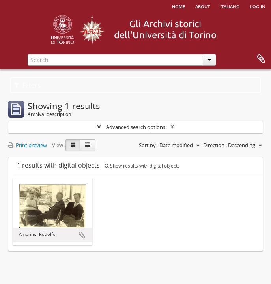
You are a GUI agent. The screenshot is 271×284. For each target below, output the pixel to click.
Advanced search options (135, 127)
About (202, 6)
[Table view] (87, 145)
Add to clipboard (82, 235)
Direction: (214, 145)
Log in (257, 6)
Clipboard (261, 59)
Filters (27, 85)
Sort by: (148, 145)
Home (178, 6)
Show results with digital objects (142, 166)
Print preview (27, 145)
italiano (230, 6)
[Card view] (72, 145)
